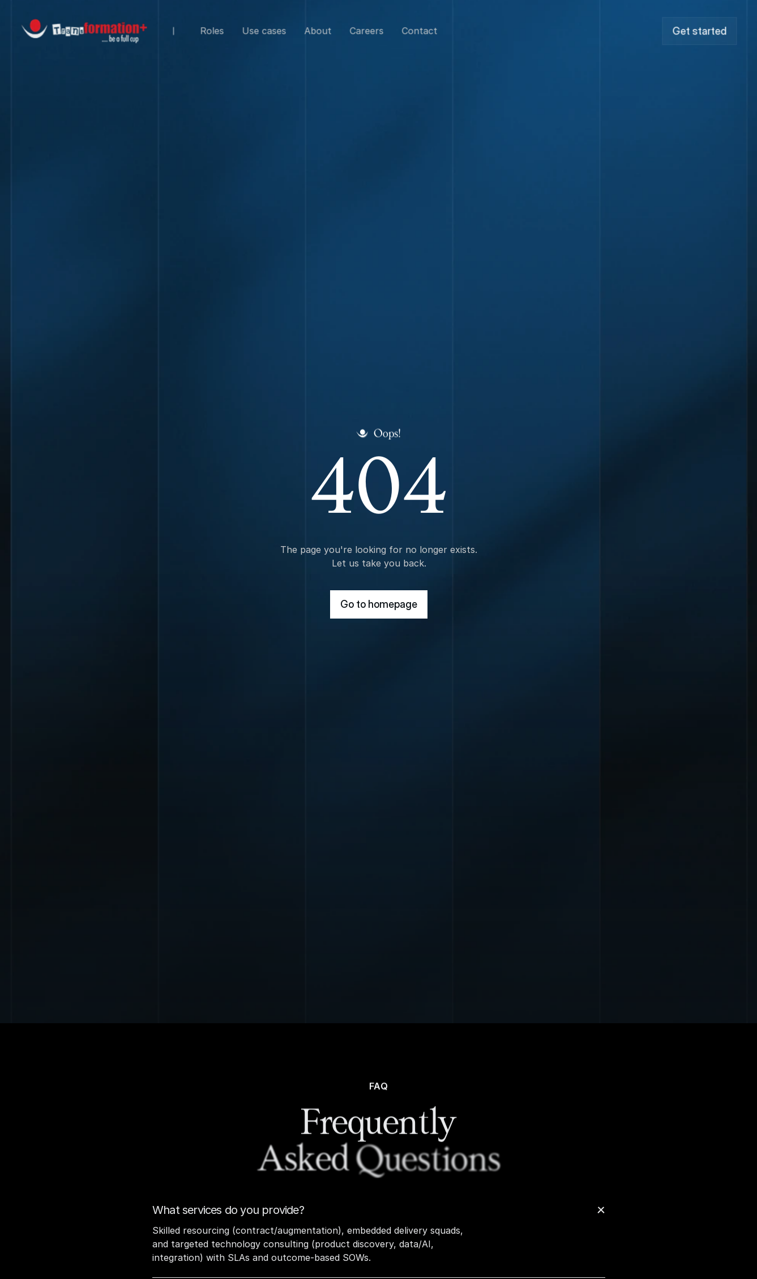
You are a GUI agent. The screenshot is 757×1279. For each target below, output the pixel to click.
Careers (366, 29)
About (317, 29)
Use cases (264, 29)
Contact (419, 29)
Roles (212, 29)
